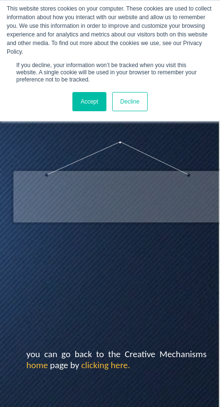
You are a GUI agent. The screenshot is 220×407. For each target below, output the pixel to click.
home (37, 365)
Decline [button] (129, 101)
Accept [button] (89, 101)
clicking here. (105, 365)
